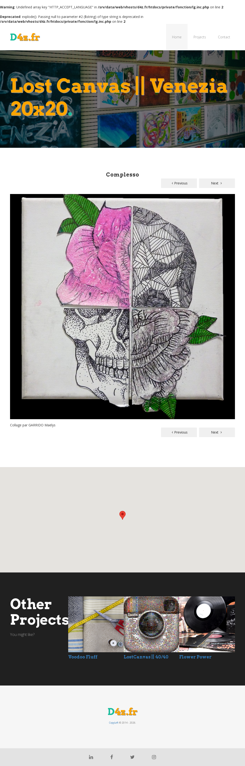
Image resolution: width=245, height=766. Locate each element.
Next (216, 183)
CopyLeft (113, 722)
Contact (224, 37)
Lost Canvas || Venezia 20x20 (119, 97)
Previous (180, 183)
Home (177, 37)
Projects (200, 37)
